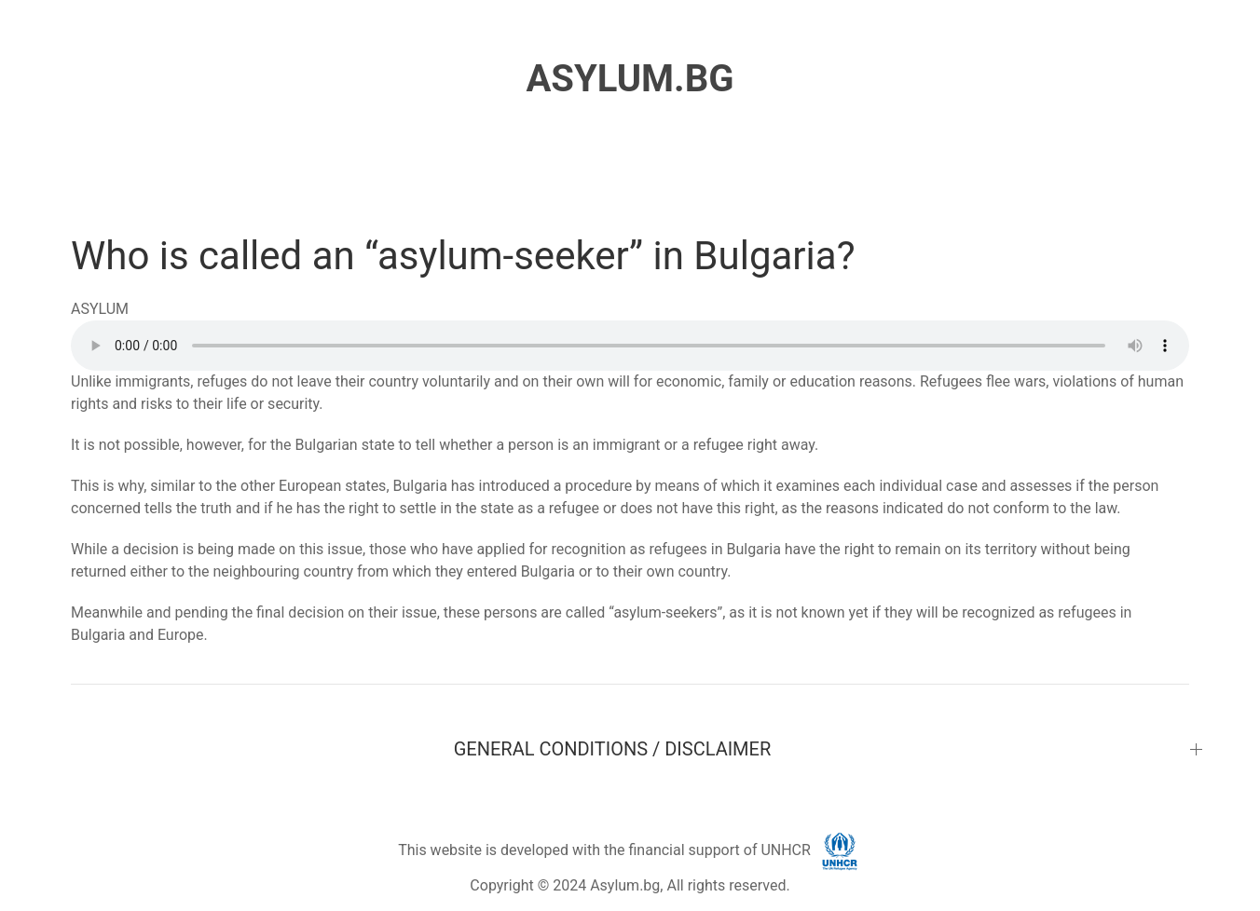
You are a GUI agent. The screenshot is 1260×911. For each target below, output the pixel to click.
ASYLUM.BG (629, 79)
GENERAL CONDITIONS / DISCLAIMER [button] (613, 749)
